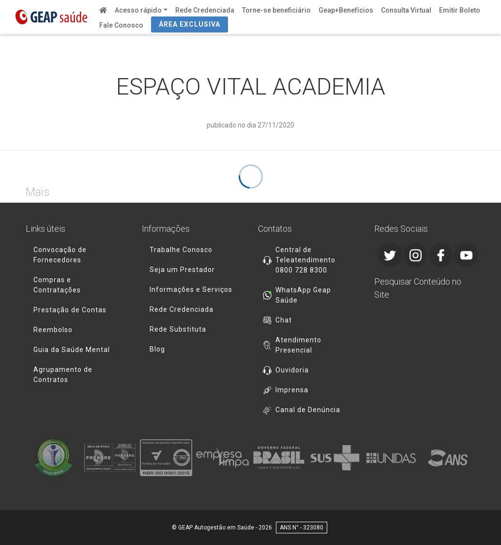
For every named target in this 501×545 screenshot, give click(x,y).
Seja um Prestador (182, 269)
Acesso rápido (138, 10)
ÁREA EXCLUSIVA (189, 24)
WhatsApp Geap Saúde (303, 295)
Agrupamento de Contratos (62, 375)
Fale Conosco (121, 25)
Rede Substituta (178, 329)
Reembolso (53, 330)
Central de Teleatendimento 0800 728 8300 (305, 260)
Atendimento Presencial (298, 345)
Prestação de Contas (69, 310)
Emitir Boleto (459, 10)
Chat (283, 320)
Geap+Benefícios (346, 10)
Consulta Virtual (406, 10)
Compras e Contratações (57, 285)
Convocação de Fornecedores (60, 255)
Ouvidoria (292, 370)
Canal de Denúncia (307, 410)
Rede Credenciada (204, 10)
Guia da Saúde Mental (71, 349)
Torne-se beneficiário (276, 10)
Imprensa (291, 390)
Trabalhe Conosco (181, 250)
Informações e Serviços (191, 289)
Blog (157, 349)
